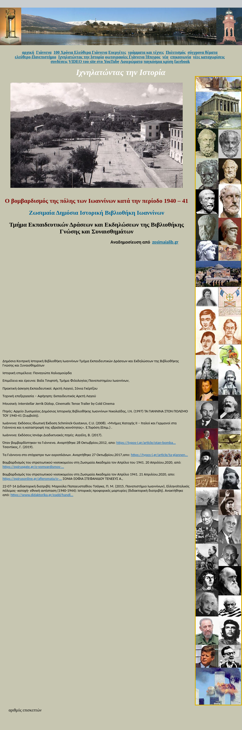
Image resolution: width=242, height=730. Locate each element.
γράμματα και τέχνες (146, 52)
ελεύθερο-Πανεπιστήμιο (35, 57)
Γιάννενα (44, 52)
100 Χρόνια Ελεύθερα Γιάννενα (80, 52)
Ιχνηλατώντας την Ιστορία (81, 57)
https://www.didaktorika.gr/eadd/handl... (41, 494)
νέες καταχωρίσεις (209, 57)
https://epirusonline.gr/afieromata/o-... (32, 478)
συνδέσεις (59, 61)
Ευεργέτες (117, 52)
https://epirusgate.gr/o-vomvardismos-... (33, 466)
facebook (182, 61)
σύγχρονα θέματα (202, 52)
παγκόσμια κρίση (158, 61)
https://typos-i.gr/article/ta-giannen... (159, 454)
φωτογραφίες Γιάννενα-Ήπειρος (132, 57)
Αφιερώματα (131, 61)
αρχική (28, 52)
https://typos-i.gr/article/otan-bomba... (146, 442)
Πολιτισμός (175, 52)
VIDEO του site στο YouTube (93, 61)
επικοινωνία (180, 57)
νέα (165, 57)
